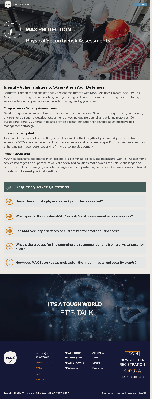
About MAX (98, 352)
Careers (96, 362)
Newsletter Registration (132, 362)
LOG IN (140, 4)
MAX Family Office (74, 362)
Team (95, 357)
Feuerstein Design (123, 393)
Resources (97, 367)
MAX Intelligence (73, 357)
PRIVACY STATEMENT (59, 393)
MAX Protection (73, 352)
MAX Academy (72, 367)
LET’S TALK (75, 312)
